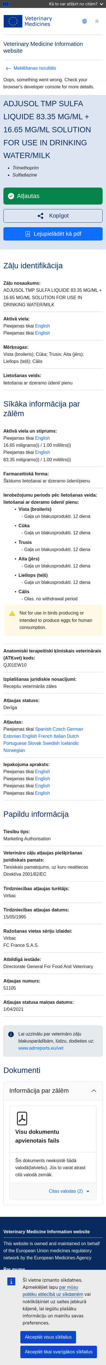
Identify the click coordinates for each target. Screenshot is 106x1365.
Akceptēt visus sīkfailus (48, 1337)
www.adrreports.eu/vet (40, 1048)
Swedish (51, 743)
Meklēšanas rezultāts (31, 68)
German (75, 729)
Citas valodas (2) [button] (69, 1191)
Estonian (12, 736)
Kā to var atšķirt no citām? (76, 3)
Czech (59, 729)
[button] (53, 215)
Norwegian (14, 750)
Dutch (73, 736)
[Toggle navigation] (97, 21)
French (45, 736)
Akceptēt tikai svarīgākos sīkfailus (58, 1351)
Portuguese (15, 743)
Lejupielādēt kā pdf (53, 234)
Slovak (34, 743)
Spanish (43, 729)
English (42, 326)
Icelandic (70, 743)
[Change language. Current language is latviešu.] (84, 21)
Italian (60, 736)
